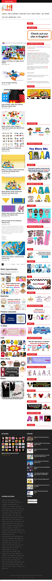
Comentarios (31, 502)
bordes (19, 508)
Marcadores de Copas (12, 500)
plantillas (16, 547)
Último (18, 264)
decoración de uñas (6, 517)
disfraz (3, 519)
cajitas (3, 510)
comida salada (15, 512)
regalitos (4, 553)
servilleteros (19, 555)
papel (11, 544)
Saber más (40, 576)
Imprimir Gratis (12, 17)
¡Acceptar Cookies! (31, 576)
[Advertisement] (13, 31)
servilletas (12, 555)
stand (3, 559)
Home (19, 577)
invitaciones (4, 532)
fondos (11, 521)
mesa (19, 540)
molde (3, 542)
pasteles (4, 547)
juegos (21, 532)
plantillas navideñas (6, 549)
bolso (14, 508)
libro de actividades (6, 536)
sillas (3, 557)
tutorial (3, 564)
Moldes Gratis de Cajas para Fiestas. (10, 453)
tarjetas (15, 559)
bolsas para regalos (6, 508)
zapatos (3, 568)
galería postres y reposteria (7, 523)
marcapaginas (5, 540)
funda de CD (18, 521)
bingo (19, 506)
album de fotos (13, 504)
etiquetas (4, 521)
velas (9, 566)
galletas (3, 525)
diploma (20, 517)
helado (16, 527)
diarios (14, 517)
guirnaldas (10, 527)
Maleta (3, 500)
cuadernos (10, 515)
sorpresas (9, 557)
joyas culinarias (14, 532)
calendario (11, 510)
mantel (3, 538)
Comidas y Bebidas (36, 14)
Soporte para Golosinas (15, 502)
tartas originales (11, 562)
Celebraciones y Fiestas (25, 14)
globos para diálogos (18, 525)
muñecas (16, 542)
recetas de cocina (5, 551)
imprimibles (11, 530)
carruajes (18, 510)
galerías (18, 523)
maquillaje (19, 538)
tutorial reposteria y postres (14, 564)
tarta (3, 562)
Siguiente (13, 264)
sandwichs (18, 553)
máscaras (4, 544)
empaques (18, 519)
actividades (4, 504)
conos (3, 515)
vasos (3, 566)
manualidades (11, 538)
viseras (14, 566)
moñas (9, 542)
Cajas (43, 14)
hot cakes (4, 530)
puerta (14, 549)
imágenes (19, 530)
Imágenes (47, 14)
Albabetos (4, 14)
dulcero (10, 519)
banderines (4, 506)
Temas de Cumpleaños (13, 14)
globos (9, 525)
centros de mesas (5, 512)
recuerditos (14, 551)
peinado (10, 547)
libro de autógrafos (17, 536)
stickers (9, 559)
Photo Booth (4, 502)
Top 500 (18, 17)
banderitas (12, 506)
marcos (12, 540)
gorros (3, 527)
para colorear (17, 544)
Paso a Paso (5, 17)
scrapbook (4, 555)
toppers (19, 562)
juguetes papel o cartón (6, 534)
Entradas (30, 500)
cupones (17, 515)
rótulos (10, 553)
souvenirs (17, 557)
